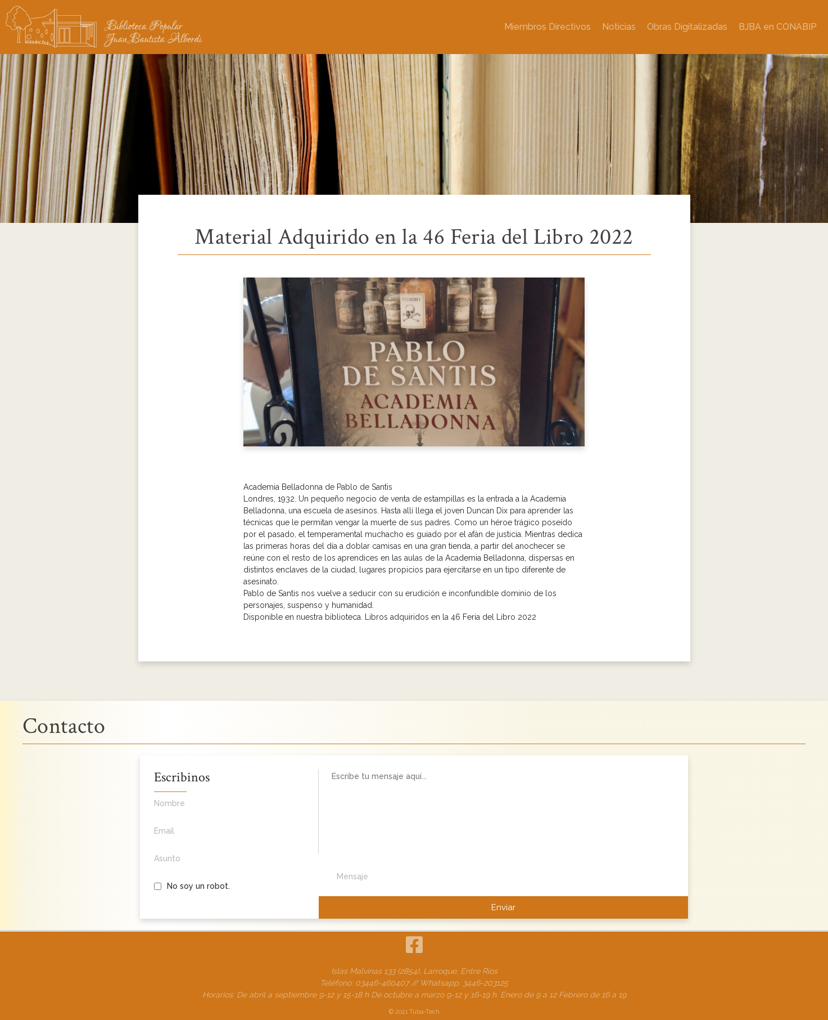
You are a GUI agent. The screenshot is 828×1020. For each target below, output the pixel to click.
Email (219, 837)
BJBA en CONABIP (778, 26)
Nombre (219, 809)
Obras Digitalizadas (687, 26)
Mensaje (352, 876)
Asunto (219, 864)
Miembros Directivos (547, 26)
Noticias (619, 26)
